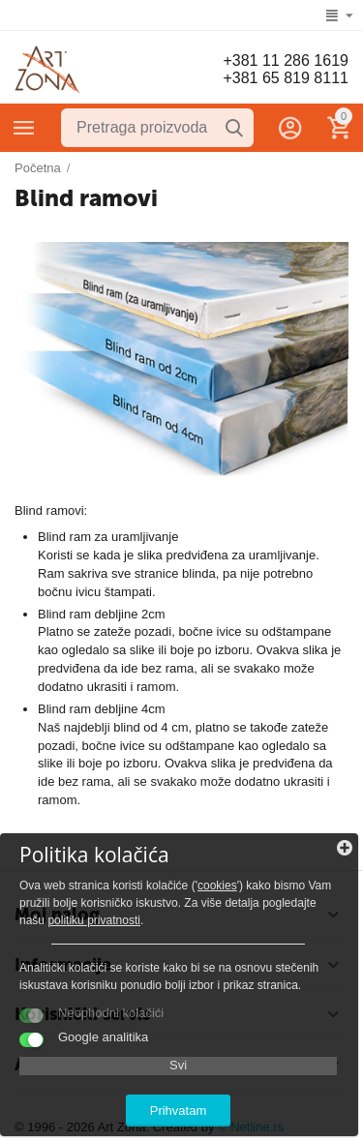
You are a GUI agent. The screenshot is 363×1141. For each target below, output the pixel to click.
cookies (217, 885)
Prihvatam (178, 1110)
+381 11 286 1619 (285, 60)
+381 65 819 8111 (285, 78)
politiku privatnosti (93, 920)
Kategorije (24, 127)
